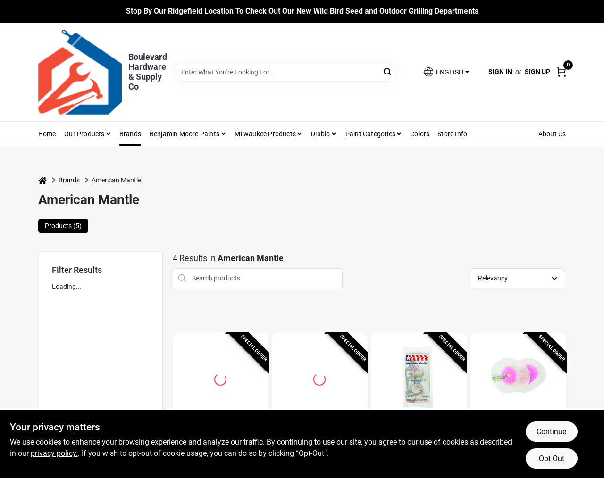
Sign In (500, 71)
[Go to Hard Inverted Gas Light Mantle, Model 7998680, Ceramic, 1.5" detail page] (319, 378)
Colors (419, 134)
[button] (445, 72)
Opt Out (551, 458)
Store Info (452, 134)
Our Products (84, 134)
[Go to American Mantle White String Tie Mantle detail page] (518, 378)
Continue (551, 431)
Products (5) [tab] (63, 226)
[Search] (388, 71)
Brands (130, 134)
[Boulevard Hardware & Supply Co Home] (80, 72)
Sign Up (537, 71)
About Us (552, 134)
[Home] (42, 180)
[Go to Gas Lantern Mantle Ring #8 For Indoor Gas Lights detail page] (220, 378)
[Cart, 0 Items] (561, 72)
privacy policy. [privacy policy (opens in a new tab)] (54, 453)
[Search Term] (285, 72)
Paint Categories (370, 134)
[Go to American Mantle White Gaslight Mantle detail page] (419, 378)
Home (47, 134)
